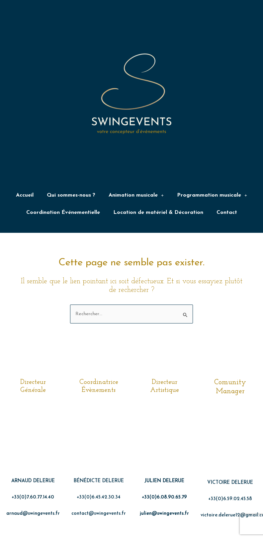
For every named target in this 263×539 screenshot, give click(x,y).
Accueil (25, 196)
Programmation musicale (212, 196)
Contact (227, 214)
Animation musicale (136, 196)
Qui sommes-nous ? (71, 196)
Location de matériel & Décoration (158, 214)
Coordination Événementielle (63, 214)
